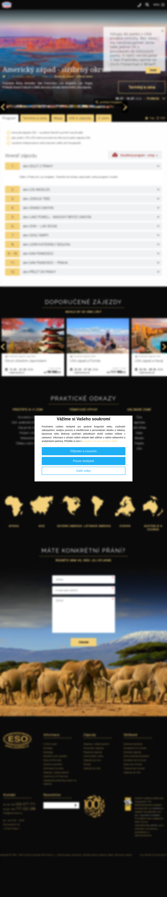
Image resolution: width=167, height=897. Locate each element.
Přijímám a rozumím (83, 451)
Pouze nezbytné (83, 461)
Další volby (83, 470)
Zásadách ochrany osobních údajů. (100, 441)
